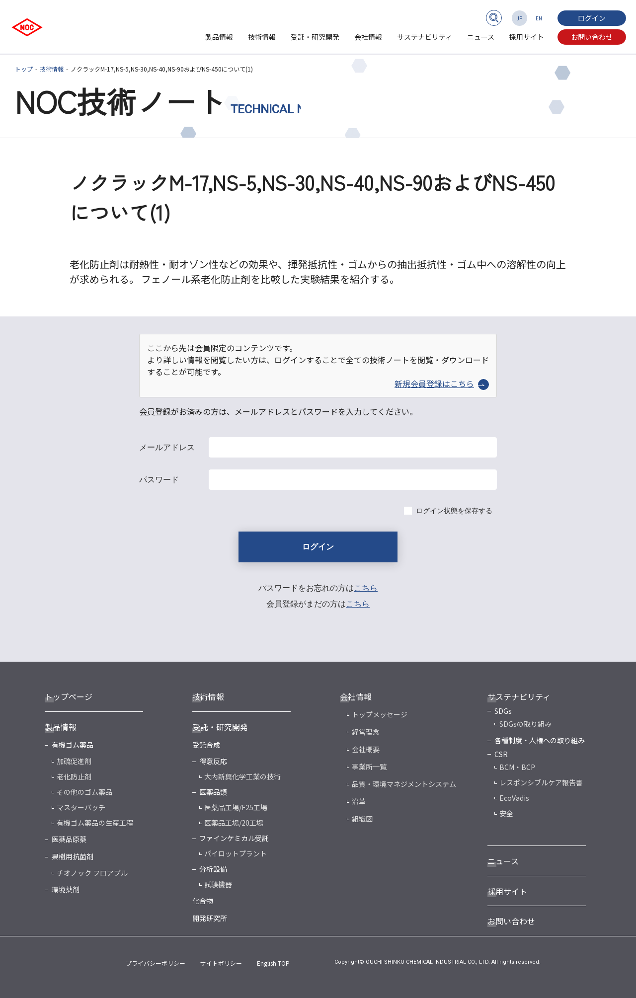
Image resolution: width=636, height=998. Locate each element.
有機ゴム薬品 (72, 745)
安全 (506, 813)
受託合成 (206, 745)
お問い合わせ (592, 37)
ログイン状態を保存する (454, 511)
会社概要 (366, 749)
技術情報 (262, 37)
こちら (366, 588)
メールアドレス (167, 447)
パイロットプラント (235, 853)
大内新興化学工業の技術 (242, 776)
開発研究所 (209, 918)
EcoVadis (514, 798)
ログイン (592, 18)
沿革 (359, 801)
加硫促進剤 (74, 761)
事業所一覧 (369, 766)
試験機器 (218, 884)
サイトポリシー (221, 963)
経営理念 (366, 732)
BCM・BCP (517, 767)
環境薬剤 (66, 889)
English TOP (273, 963)
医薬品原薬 (69, 839)
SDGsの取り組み (525, 724)
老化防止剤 (74, 776)
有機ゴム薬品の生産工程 (95, 823)
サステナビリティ (424, 37)
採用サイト (526, 37)
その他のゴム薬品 (84, 792)
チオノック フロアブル (92, 873)
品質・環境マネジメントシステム (404, 784)
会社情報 (368, 37)
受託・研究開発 (315, 37)
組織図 (362, 819)
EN (539, 18)
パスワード (159, 479)
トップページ (68, 696)
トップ (24, 69)
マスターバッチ (81, 807)
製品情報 (219, 37)
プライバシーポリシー (155, 963)
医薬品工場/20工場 (233, 823)
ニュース (480, 37)
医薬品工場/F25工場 (235, 807)
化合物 (202, 901)
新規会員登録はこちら (442, 383)
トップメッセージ (379, 714)
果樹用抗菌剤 (72, 856)
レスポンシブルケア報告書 (541, 782)
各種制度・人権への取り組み (539, 740)
